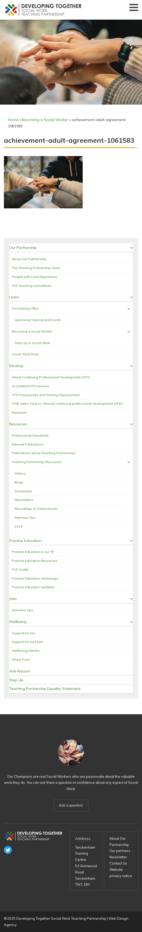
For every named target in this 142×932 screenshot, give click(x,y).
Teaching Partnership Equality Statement (44, 688)
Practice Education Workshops (35, 578)
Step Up (16, 680)
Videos (19, 473)
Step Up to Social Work (32, 343)
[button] (133, 7)
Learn (14, 297)
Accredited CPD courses (30, 386)
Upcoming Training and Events (37, 320)
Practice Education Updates (33, 587)
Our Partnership (23, 247)
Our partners (119, 851)
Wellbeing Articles (26, 651)
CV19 (18, 526)
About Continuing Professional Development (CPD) (51, 377)
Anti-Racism (19, 671)
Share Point (21, 659)
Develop (16, 365)
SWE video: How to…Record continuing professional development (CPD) (67, 403)
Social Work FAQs (25, 354)
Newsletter (118, 857)
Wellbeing (17, 621)
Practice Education (25, 540)
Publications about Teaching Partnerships (44, 453)
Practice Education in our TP (33, 552)
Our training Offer (25, 308)
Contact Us (118, 863)
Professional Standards (30, 435)
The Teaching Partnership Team (36, 268)
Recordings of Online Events (36, 509)
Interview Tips (25, 517)
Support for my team (27, 642)
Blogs (18, 482)
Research (19, 412)
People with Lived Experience (34, 277)
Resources (18, 424)
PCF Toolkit (20, 569)
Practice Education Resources (34, 561)
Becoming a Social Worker (45, 119)
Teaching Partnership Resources (37, 462)
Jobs (13, 598)
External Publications (28, 444)
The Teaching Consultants (31, 286)
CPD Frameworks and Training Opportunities (46, 395)
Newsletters (23, 500)
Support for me (23, 633)
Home (13, 119)
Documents (23, 491)
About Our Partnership (29, 259)
